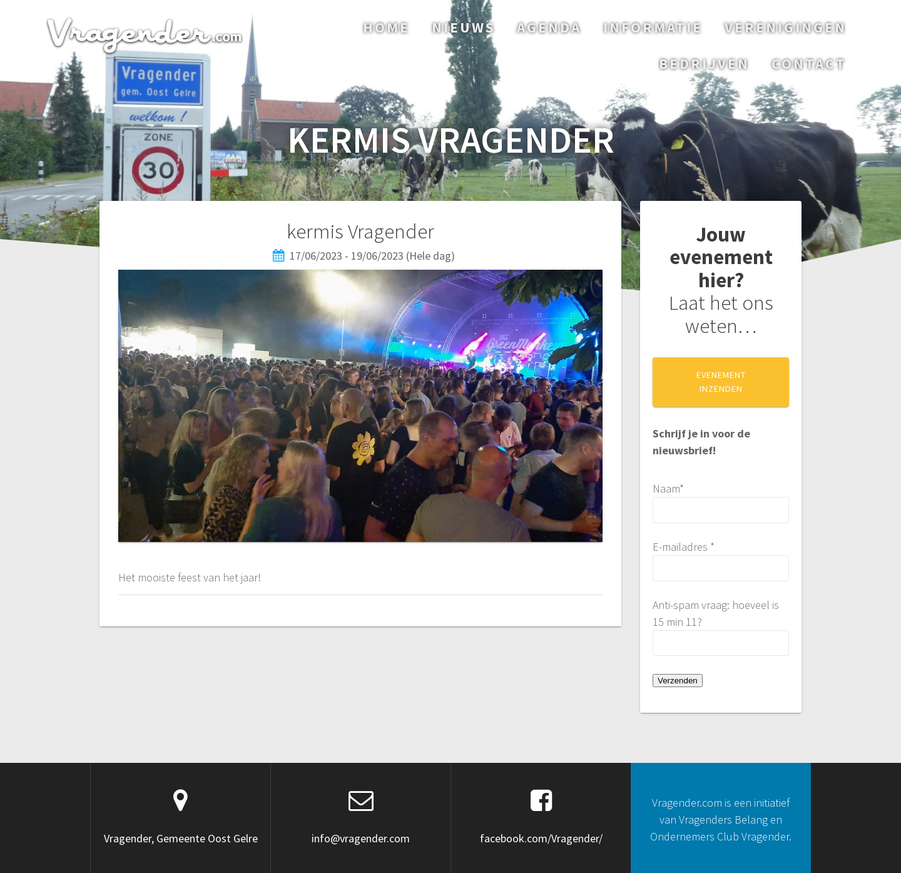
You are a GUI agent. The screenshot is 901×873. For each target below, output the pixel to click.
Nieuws (464, 27)
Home (386, 27)
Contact (809, 63)
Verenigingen (786, 27)
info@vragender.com (361, 838)
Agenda (549, 27)
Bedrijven (704, 63)
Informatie (653, 27)
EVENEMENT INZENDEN (721, 381)
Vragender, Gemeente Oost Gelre (181, 838)
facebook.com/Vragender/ (541, 838)
